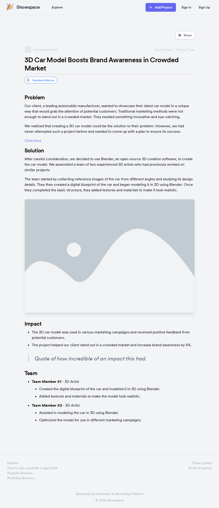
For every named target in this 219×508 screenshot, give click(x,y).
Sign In (186, 7)
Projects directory (19, 473)
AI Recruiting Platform (127, 494)
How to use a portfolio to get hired (32, 468)
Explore (57, 7)
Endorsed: (103, 494)
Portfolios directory (21, 478)
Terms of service (200, 468)
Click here (32, 140)
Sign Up (204, 7)
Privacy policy (202, 463)
